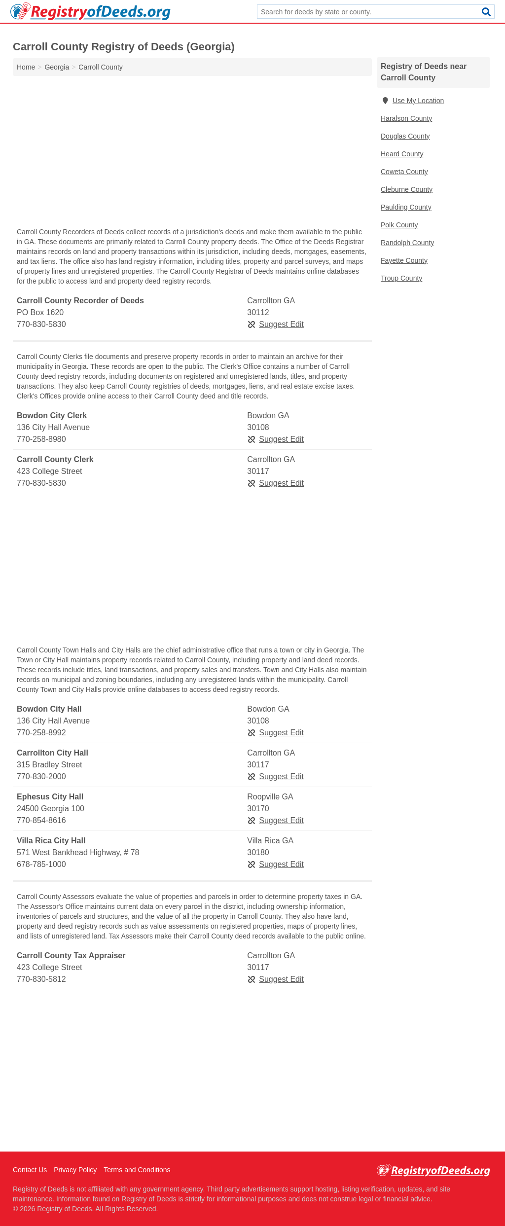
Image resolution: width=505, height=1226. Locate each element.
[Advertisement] (192, 154)
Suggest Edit (275, 324)
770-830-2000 (41, 776)
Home (26, 67)
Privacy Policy (75, 1170)
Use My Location (412, 101)
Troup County (401, 278)
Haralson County (406, 118)
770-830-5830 (41, 324)
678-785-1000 (41, 864)
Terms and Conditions (137, 1170)
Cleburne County (407, 189)
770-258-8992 (41, 732)
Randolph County (407, 243)
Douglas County (405, 136)
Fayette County (404, 260)
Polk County (399, 225)
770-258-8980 (41, 439)
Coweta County (404, 172)
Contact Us (30, 1170)
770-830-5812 (41, 979)
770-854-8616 (41, 820)
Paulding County (406, 207)
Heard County (402, 154)
